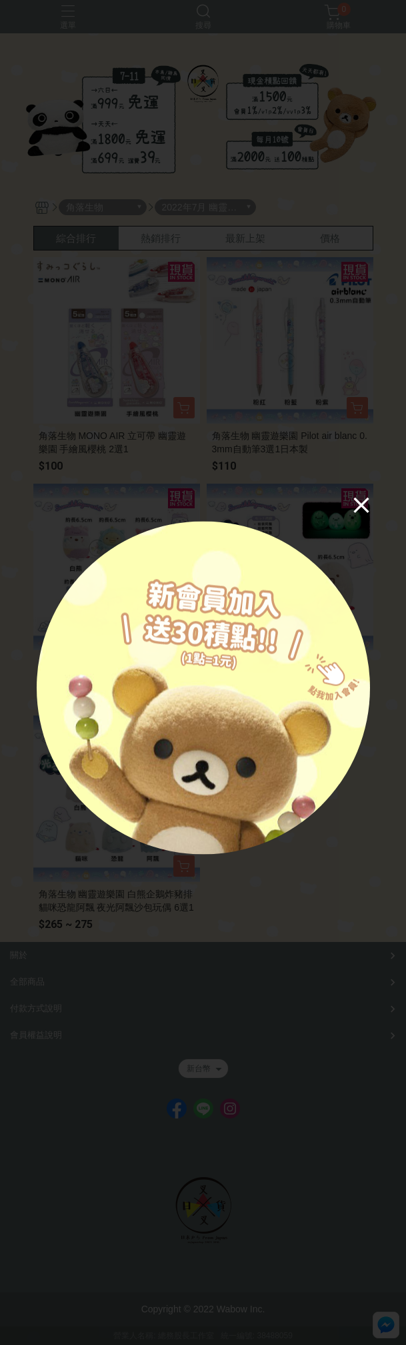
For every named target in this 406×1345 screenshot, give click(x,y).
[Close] (361, 504)
